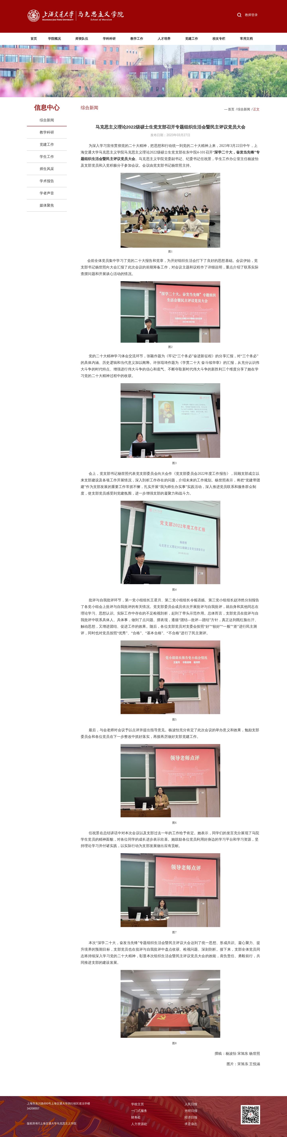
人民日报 (191, 1104)
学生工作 (47, 157)
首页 (231, 109)
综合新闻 (47, 120)
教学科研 (47, 132)
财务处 (136, 1117)
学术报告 (47, 181)
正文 (256, 109)
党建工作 (47, 144)
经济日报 (191, 1117)
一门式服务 (139, 1110)
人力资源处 (139, 1124)
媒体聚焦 (47, 205)
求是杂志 (191, 1124)
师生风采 (47, 169)
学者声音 (47, 193)
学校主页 (137, 1104)
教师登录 (251, 15)
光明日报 (191, 1110)
